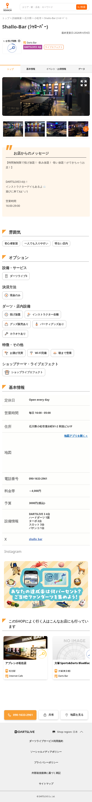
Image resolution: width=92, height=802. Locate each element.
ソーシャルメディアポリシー (46, 751)
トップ (6, 18)
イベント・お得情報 (56, 68)
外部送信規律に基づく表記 (46, 772)
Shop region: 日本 (67, 731)
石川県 (28, 18)
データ (81, 68)
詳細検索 (17, 18)
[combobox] (49, 7)
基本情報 (30, 68)
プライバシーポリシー (46, 762)
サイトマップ (46, 783)
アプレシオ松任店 (15, 663)
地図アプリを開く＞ (76, 436)
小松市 (37, 18)
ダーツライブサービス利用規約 (46, 741)
